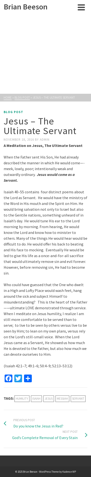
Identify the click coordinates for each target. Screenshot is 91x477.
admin (45, 139)
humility (22, 399)
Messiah (62, 399)
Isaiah (36, 399)
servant (78, 399)
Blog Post (13, 112)
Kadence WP (69, 471)
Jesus (49, 399)
